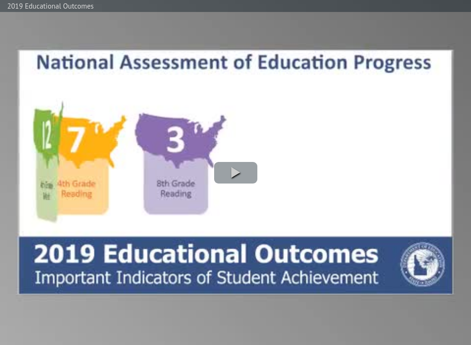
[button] (235, 173)
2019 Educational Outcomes (50, 6)
